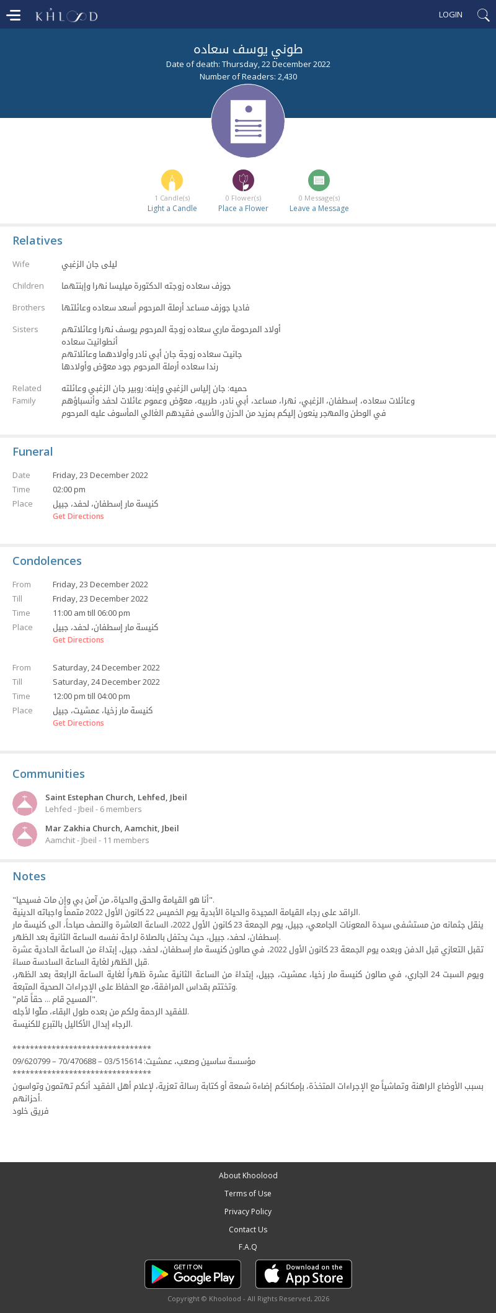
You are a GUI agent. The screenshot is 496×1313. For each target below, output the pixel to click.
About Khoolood (248, 1175)
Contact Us (248, 1229)
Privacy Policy (248, 1211)
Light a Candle (172, 208)
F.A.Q (248, 1247)
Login (451, 14)
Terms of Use (248, 1193)
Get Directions (78, 516)
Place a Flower (243, 208)
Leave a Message (319, 208)
